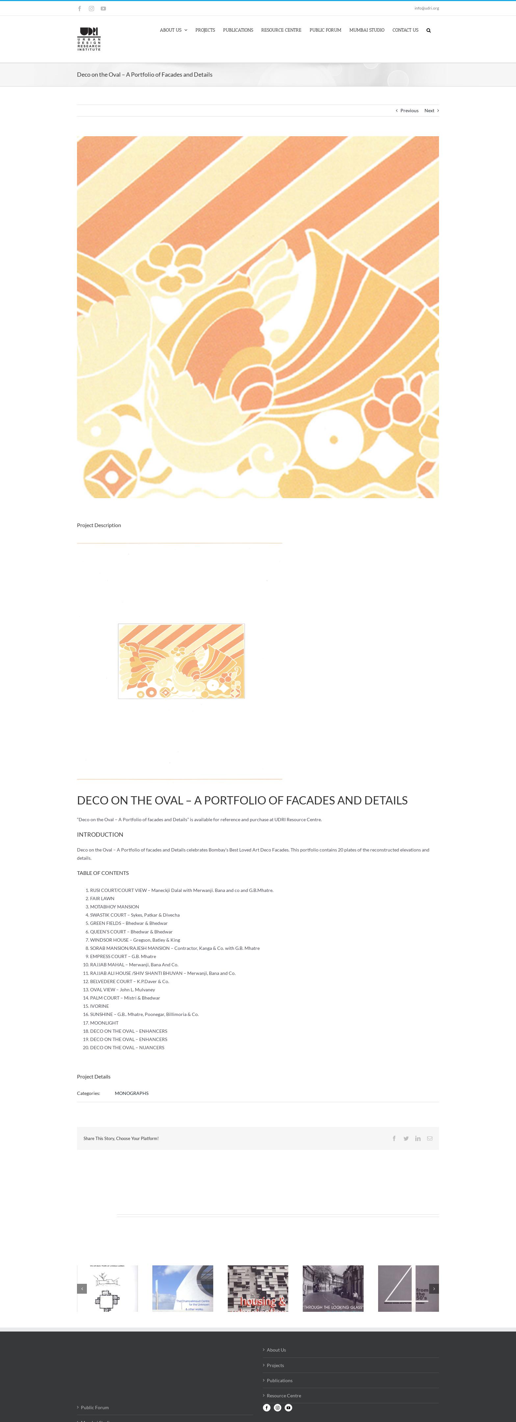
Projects (275, 1365)
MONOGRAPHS (131, 1093)
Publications (280, 1380)
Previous (409, 110)
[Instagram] (277, 1407)
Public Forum (95, 1407)
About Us (276, 1350)
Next (429, 110)
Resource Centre (284, 1395)
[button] (428, 29)
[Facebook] (267, 1407)
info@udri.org (427, 8)
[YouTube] (288, 1407)
